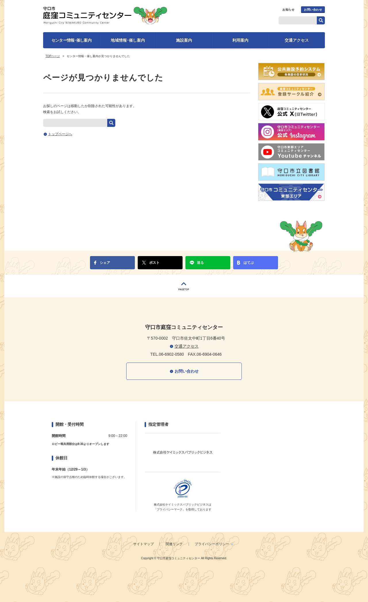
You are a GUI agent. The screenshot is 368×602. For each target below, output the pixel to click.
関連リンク (174, 544)
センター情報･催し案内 (71, 40)
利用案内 (240, 40)
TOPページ (52, 56)
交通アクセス (297, 40)
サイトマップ (143, 544)
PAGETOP (184, 286)
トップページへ (60, 134)
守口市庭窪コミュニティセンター (105, 15)
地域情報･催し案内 (128, 40)
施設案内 (184, 40)
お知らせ (288, 9)
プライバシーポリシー (212, 544)
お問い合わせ (313, 9)
